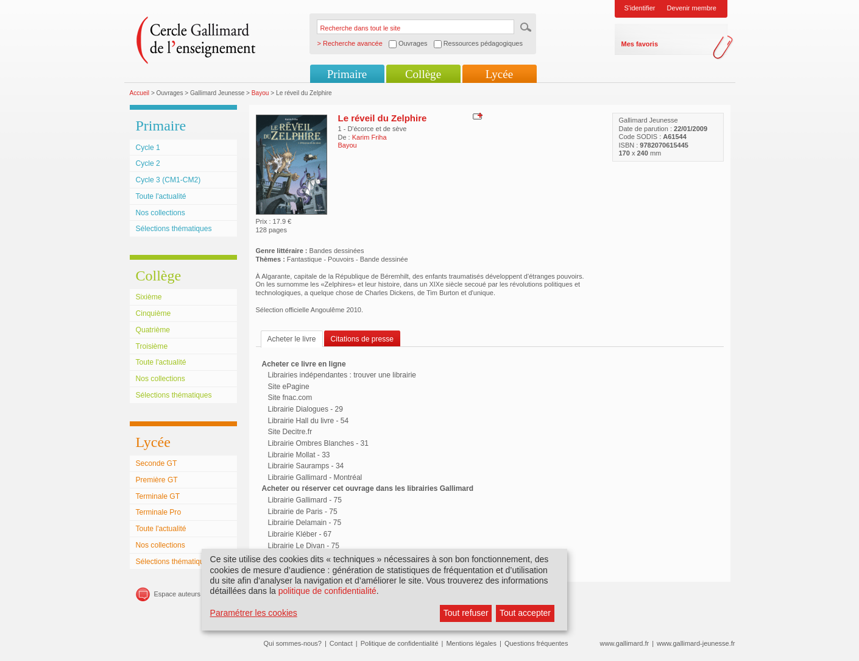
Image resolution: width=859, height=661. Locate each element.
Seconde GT (156, 463)
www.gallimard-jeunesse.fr (696, 643)
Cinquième (153, 313)
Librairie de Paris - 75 (303, 511)
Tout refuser (466, 613)
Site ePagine (288, 386)
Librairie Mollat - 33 (299, 455)
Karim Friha (369, 137)
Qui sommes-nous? (293, 643)
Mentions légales (471, 643)
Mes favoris (640, 44)
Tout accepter (525, 613)
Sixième (149, 297)
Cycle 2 (148, 163)
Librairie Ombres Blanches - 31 (318, 443)
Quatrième (153, 330)
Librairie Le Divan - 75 (303, 545)
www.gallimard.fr (624, 643)
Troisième (152, 346)
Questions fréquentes (536, 643)
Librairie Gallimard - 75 (305, 500)
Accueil (140, 93)
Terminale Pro (159, 512)
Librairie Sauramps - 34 (306, 466)
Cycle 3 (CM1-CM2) (168, 180)
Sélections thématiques (174, 228)
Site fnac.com (290, 397)
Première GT (157, 480)
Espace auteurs (177, 594)
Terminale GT (158, 496)
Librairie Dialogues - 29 (305, 409)
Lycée (499, 74)
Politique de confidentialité (400, 643)
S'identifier (640, 8)
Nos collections (160, 213)
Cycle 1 (148, 147)
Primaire (347, 74)
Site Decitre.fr (290, 431)
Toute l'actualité (161, 196)
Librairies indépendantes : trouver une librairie (342, 375)
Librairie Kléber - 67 (300, 534)
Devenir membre (691, 8)
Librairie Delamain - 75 (305, 522)
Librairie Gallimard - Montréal (315, 477)
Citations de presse (362, 339)
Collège (423, 74)
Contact (341, 643)
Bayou (260, 93)
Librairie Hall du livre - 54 (308, 420)
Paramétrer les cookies (253, 613)
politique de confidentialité (327, 591)
